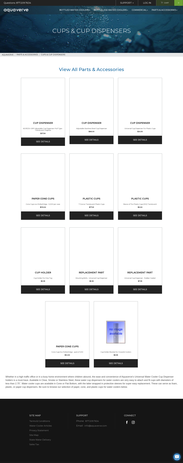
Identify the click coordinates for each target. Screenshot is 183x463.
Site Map (34, 435)
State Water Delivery (40, 439)
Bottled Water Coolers (74, 10)
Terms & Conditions (40, 421)
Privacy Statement (39, 430)
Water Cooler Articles (41, 425)
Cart (172, 3)
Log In (145, 3)
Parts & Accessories (164, 10)
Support (124, 3)
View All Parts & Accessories (91, 69)
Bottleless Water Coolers (111, 10)
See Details (43, 141)
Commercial (140, 10)
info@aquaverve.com (96, 425)
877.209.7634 (91, 421)
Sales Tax (34, 444)
